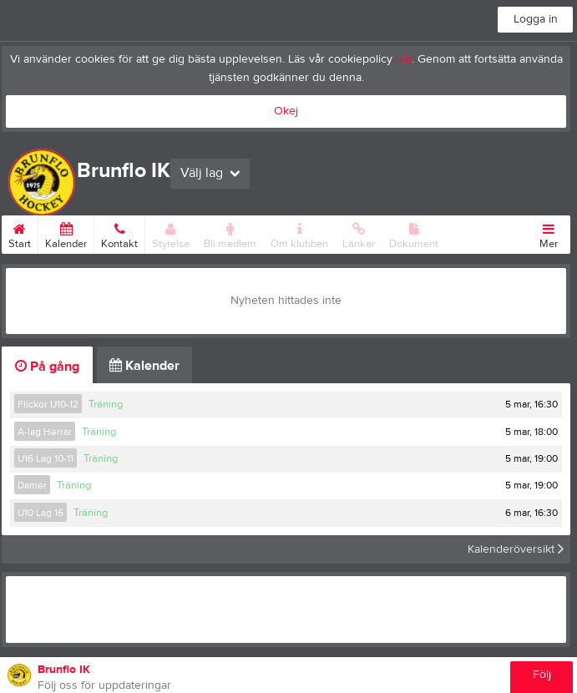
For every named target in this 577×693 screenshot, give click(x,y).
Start (19, 232)
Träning (106, 404)
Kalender (66, 232)
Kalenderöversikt (516, 549)
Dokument (413, 232)
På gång (47, 366)
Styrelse (171, 232)
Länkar (358, 232)
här (404, 59)
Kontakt (119, 232)
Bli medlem (230, 232)
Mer (548, 232)
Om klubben (299, 232)
